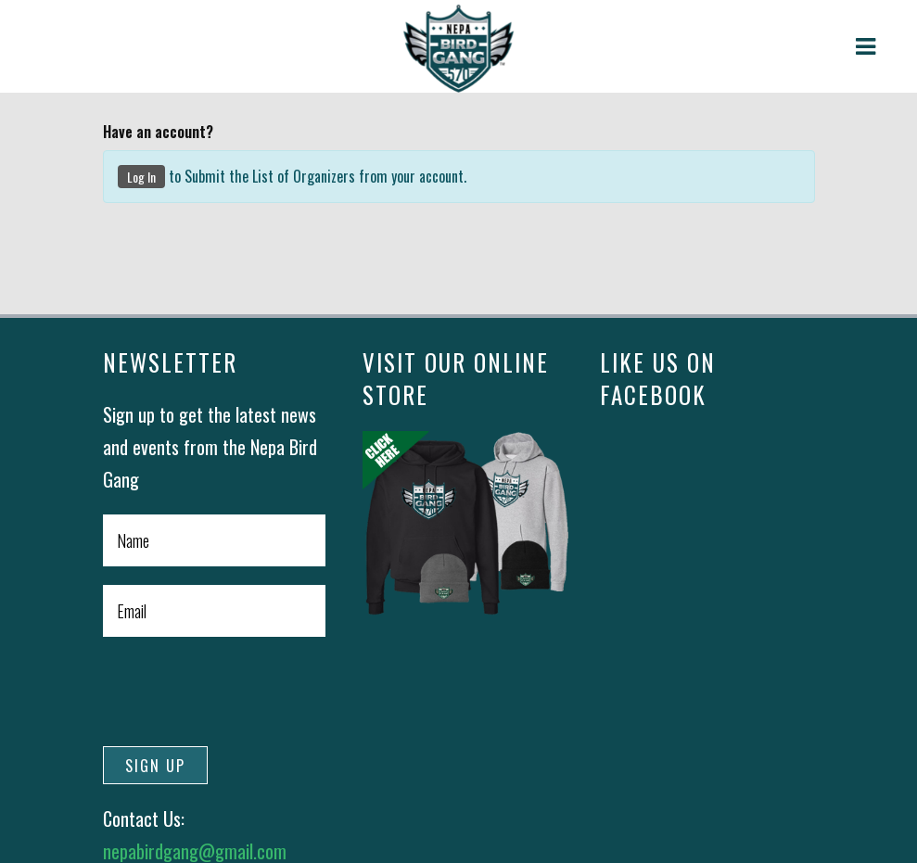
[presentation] (244, 691)
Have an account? (158, 132)
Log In (141, 176)
